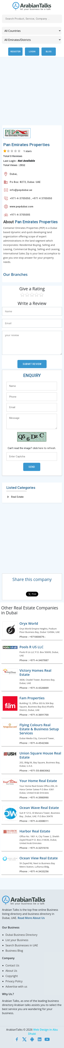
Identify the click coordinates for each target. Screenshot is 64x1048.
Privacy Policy (14, 981)
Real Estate (17, 496)
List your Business (16, 940)
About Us (11, 971)
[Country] (31, 30)
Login (32, 51)
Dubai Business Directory (21, 935)
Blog (48, 51)
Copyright (11, 976)
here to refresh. (47, 448)
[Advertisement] (32, 93)
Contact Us (12, 965)
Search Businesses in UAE (21, 945)
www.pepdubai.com (21, 206)
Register (15, 51)
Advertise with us (16, 986)
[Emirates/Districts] (31, 39)
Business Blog (14, 950)
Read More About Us (31, 918)
